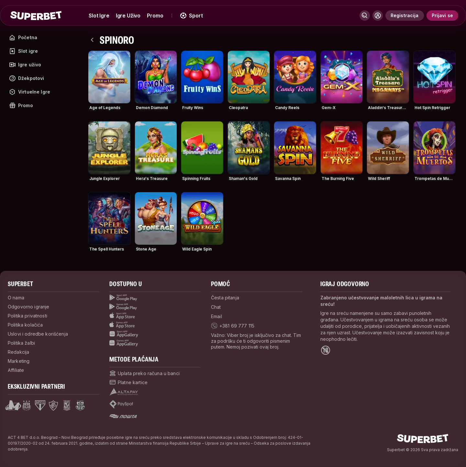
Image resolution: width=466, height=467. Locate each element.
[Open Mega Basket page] (13, 405)
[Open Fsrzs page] (80, 405)
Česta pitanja (225, 297)
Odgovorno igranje (28, 306)
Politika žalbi (21, 343)
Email (216, 316)
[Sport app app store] (155, 316)
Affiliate (16, 370)
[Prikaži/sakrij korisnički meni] (377, 15)
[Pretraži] (365, 15)
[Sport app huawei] (155, 334)
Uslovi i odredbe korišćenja (38, 334)
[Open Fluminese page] (53, 405)
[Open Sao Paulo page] (40, 405)
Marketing (18, 361)
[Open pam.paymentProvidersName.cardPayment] (128, 382)
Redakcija (18, 352)
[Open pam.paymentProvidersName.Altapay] (123, 392)
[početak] (36, 15)
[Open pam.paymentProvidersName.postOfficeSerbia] (123, 416)
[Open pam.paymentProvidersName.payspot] (121, 404)
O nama (16, 297)
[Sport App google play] (155, 298)
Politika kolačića (25, 325)
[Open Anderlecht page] (26, 405)
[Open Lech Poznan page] (66, 405)
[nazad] (92, 39)
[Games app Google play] (155, 307)
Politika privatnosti (27, 315)
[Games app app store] (155, 325)
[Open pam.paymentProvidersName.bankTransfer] (144, 373)
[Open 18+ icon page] (325, 350)
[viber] (232, 326)
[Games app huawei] (155, 343)
